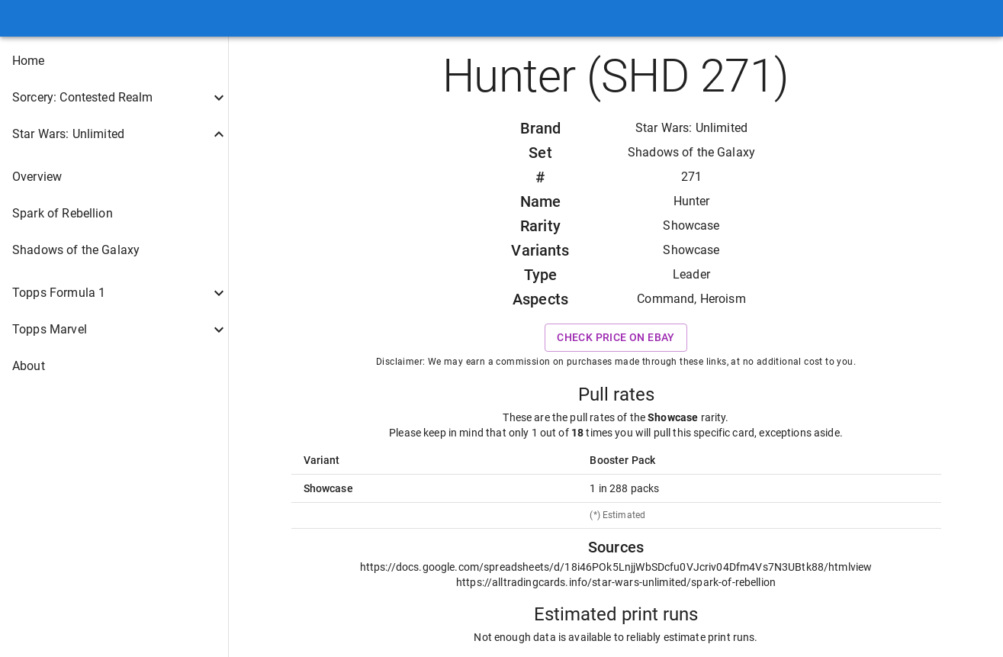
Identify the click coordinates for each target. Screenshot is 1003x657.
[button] (114, 61)
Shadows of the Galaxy (691, 152)
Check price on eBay (615, 337)
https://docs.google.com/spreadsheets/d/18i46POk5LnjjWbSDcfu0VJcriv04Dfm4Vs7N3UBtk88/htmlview (616, 567)
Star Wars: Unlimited (691, 128)
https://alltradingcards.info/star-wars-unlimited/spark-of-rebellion (616, 582)
